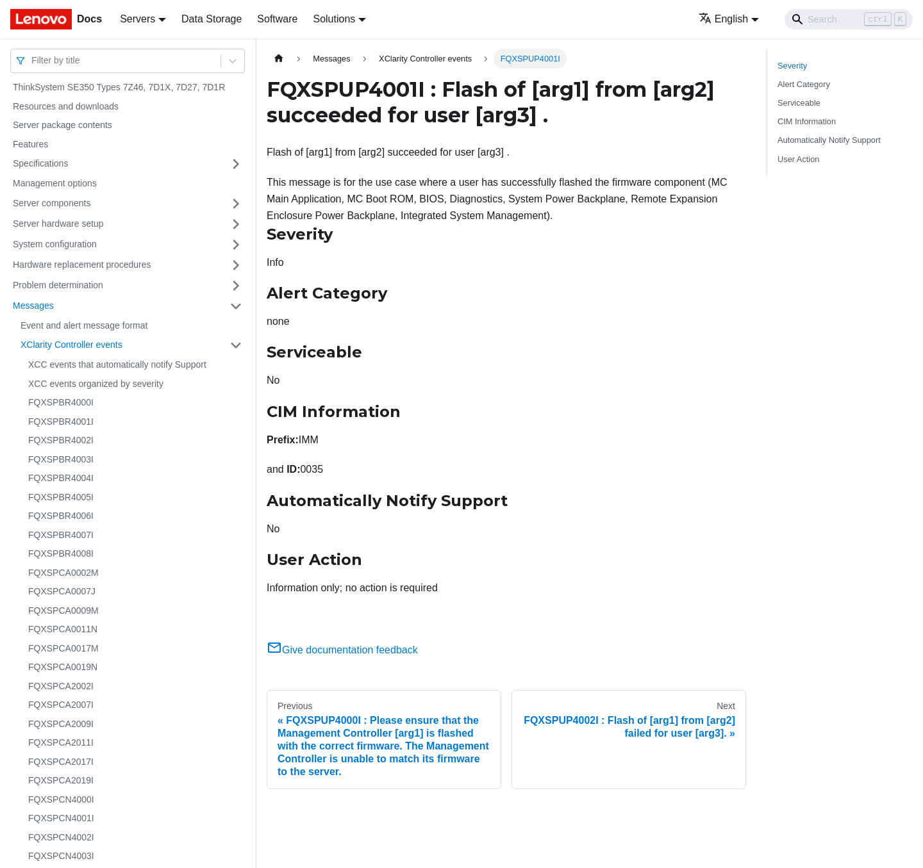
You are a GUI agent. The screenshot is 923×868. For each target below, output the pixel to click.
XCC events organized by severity (95, 384)
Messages (33, 305)
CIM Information (806, 121)
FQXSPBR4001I (61, 421)
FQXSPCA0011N (62, 629)
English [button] (723, 18)
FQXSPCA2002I (61, 686)
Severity (792, 65)
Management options (55, 183)
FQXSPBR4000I (61, 402)
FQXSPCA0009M (63, 610)
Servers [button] (137, 18)
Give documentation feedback (342, 649)
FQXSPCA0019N (62, 667)
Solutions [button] (334, 18)
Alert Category (803, 84)
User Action (798, 159)
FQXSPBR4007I (61, 535)
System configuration (55, 244)
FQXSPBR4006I (61, 516)
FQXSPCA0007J (62, 591)
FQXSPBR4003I (61, 459)
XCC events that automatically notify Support (117, 364)
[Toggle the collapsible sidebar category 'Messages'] (236, 306)
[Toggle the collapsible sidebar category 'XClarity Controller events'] (236, 345)
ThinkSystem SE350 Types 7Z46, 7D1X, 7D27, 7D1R (119, 87)
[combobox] (32, 60)
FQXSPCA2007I (61, 705)
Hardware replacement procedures (82, 264)
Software (277, 18)
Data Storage (211, 18)
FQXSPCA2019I (61, 780)
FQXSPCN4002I (61, 837)
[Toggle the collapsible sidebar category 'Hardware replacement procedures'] (236, 265)
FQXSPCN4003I (61, 856)
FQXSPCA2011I (61, 742)
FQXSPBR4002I (61, 440)
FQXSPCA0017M (63, 648)
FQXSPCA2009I (61, 724)
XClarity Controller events (71, 345)
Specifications (40, 163)
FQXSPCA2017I (61, 762)
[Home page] (279, 59)
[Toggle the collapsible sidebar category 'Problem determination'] (236, 285)
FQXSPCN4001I (61, 818)
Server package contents (62, 125)
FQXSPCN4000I (61, 799)
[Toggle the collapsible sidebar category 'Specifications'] (236, 164)
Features (30, 144)
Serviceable (798, 103)
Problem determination (58, 285)
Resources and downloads (66, 106)
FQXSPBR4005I (61, 497)
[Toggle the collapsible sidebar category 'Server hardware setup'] (236, 224)
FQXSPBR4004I (61, 478)
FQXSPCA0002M (63, 573)
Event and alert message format (84, 325)
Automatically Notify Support (829, 140)
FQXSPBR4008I (61, 553)
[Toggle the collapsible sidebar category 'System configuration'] (236, 244)
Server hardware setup (58, 223)
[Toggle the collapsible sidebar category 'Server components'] (236, 203)
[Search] (849, 19)
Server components (51, 203)
